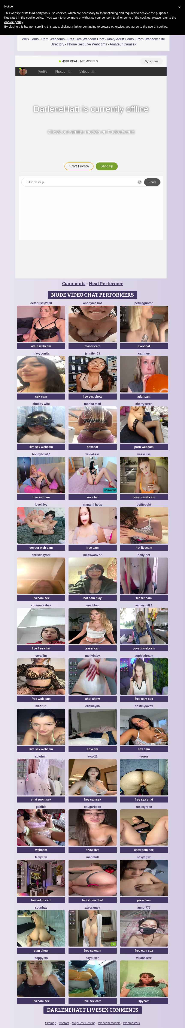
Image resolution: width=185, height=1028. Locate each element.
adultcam (143, 396)
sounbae (41, 907)
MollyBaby (92, 655)
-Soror (144, 756)
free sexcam (41, 497)
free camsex (92, 799)
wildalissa (92, 454)
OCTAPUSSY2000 (41, 303)
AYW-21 (93, 756)
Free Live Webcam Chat (85, 39)
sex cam (41, 396)
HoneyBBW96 (41, 454)
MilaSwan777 (92, 555)
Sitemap (50, 1023)
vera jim (41, 655)
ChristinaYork (41, 555)
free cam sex (144, 698)
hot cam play (92, 598)
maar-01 (41, 706)
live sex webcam (41, 447)
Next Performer (106, 283)
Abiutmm (41, 756)
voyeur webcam (144, 497)
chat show (92, 698)
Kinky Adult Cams (120, 39)
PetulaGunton (144, 303)
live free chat (41, 648)
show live (92, 850)
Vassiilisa (144, 454)
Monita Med (92, 404)
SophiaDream (143, 655)
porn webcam (144, 447)
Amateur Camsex (123, 44)
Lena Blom (92, 605)
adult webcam (41, 346)
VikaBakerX (144, 958)
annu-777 (143, 907)
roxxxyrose (144, 807)
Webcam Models (109, 1023)
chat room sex (41, 799)
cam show (41, 950)
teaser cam (92, 346)
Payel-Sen (93, 958)
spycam (92, 749)
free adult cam (41, 900)
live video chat (92, 900)
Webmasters (131, 1023)
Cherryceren (143, 404)
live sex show (92, 396)
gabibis (41, 807)
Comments (73, 283)
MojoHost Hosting (83, 1023)
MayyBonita (41, 353)
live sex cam (92, 1001)
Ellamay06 (92, 706)
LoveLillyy (41, 504)
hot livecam (144, 547)
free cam (92, 547)
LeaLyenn (41, 857)
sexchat (92, 447)
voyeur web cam (41, 547)
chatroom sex (144, 850)
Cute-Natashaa (41, 605)
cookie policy (13, 22)
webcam (41, 850)
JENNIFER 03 (92, 353)
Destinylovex (144, 706)
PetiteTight (144, 504)
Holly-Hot (143, 555)
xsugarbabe (92, 807)
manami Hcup (92, 504)
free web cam (41, 698)
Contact (64, 1023)
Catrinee (144, 353)
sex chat (92, 497)
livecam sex (41, 598)
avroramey (92, 907)
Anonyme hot (92, 303)
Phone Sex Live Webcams (87, 44)
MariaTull (92, 857)
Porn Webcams (53, 39)
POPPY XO (41, 958)
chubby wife (41, 404)
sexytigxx (144, 857)
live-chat (144, 346)
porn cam (144, 900)
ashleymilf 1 (143, 605)
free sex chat (144, 799)
